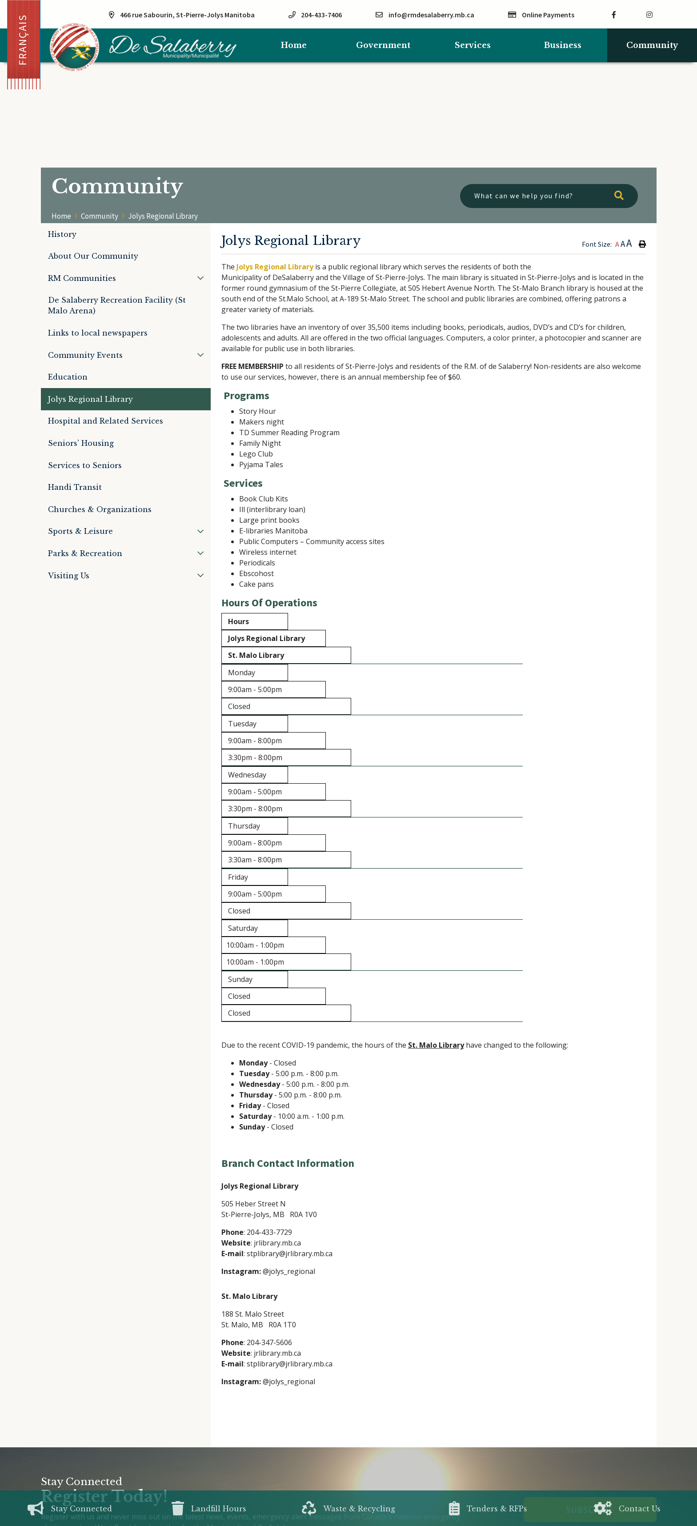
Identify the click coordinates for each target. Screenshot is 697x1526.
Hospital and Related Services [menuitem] (105, 421)
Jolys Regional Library (163, 216)
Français (22, 39)
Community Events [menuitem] (85, 355)
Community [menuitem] (652, 45)
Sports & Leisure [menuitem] (80, 531)
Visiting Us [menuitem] (68, 575)
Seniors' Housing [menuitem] (81, 443)
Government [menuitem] (383, 45)
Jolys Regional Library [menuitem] (90, 399)
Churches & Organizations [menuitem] (100, 509)
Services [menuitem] (473, 45)
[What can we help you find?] (549, 196)
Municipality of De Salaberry (143, 47)
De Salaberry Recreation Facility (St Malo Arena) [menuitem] (117, 305)
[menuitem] (294, 45)
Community (99, 216)
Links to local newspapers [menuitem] (98, 332)
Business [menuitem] (562, 45)
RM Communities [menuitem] (82, 278)
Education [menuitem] (68, 376)
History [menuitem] (62, 234)
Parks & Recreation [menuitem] (85, 553)
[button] (200, 277)
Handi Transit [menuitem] (75, 487)
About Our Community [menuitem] (93, 256)
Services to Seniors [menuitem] (85, 465)
